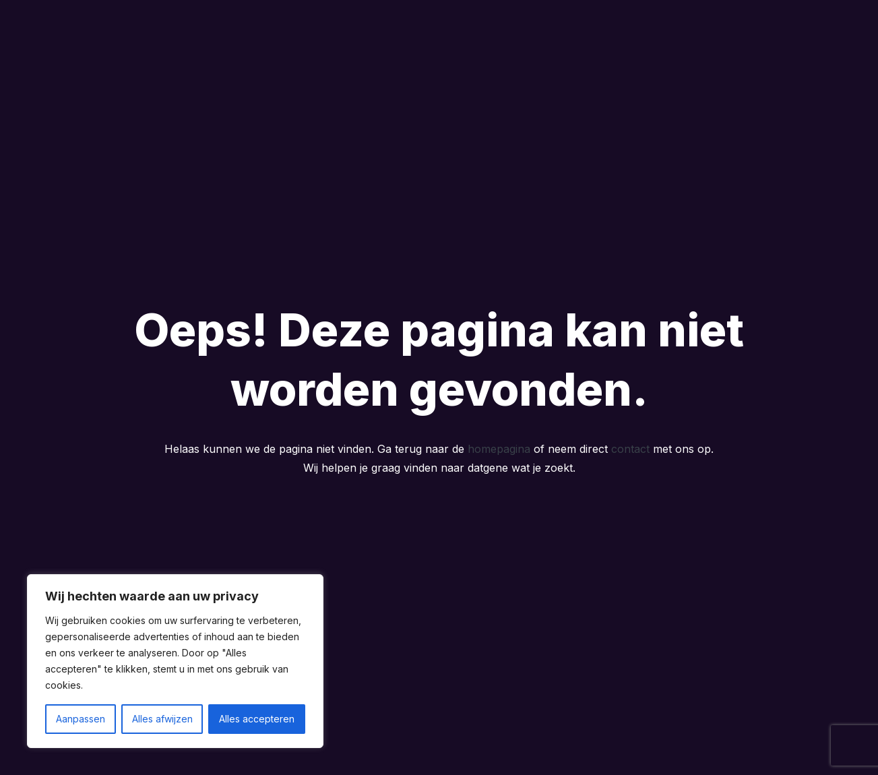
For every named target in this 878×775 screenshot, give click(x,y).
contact (630, 449)
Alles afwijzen (162, 718)
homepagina (499, 449)
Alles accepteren (256, 718)
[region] (175, 661)
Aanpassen (80, 718)
